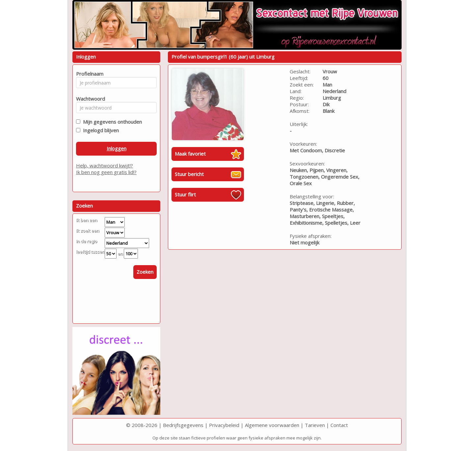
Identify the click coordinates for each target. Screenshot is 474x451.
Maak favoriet (190, 153)
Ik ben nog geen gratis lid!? (106, 172)
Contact (339, 425)
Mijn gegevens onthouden (111, 121)
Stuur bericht (189, 174)
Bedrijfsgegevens (183, 425)
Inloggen (116, 148)
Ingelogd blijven (99, 130)
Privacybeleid (224, 425)
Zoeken (145, 271)
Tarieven (315, 425)
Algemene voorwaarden (272, 425)
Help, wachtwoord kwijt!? (104, 165)
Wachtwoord (88, 98)
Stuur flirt (185, 194)
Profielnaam (88, 73)
